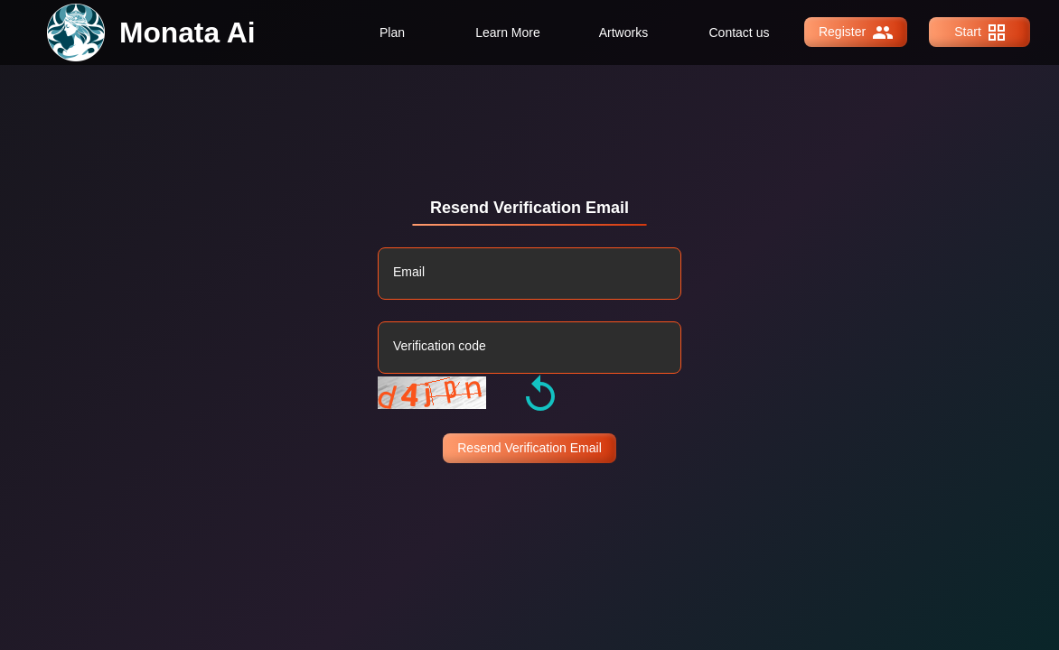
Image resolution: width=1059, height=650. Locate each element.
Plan (392, 32)
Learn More (507, 32)
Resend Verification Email (529, 448)
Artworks (623, 32)
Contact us (739, 32)
